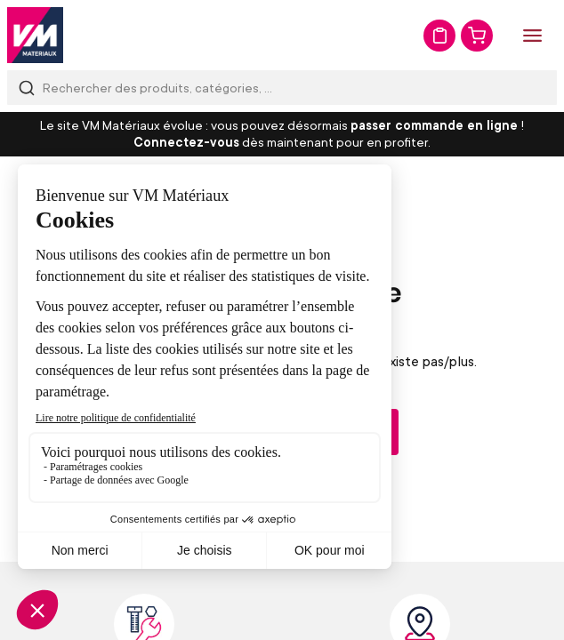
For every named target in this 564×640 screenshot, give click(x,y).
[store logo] (35, 35)
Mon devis (439, 36)
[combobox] (282, 87)
